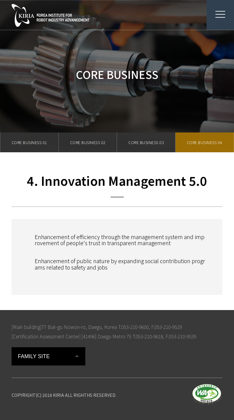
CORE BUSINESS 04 (204, 142)
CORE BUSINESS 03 (146, 142)
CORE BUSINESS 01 (29, 142)
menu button (216, 14)
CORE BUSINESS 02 (88, 142)
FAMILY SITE (34, 356)
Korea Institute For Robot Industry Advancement (51, 15)
